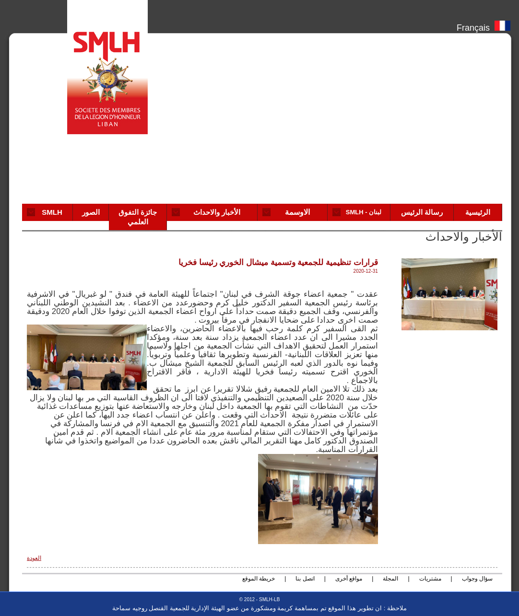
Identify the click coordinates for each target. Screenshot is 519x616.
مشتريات (430, 578)
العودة (34, 558)
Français (483, 25)
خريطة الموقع (258, 578)
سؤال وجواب (477, 578)
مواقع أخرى (348, 578)
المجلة (390, 578)
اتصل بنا (304, 578)
